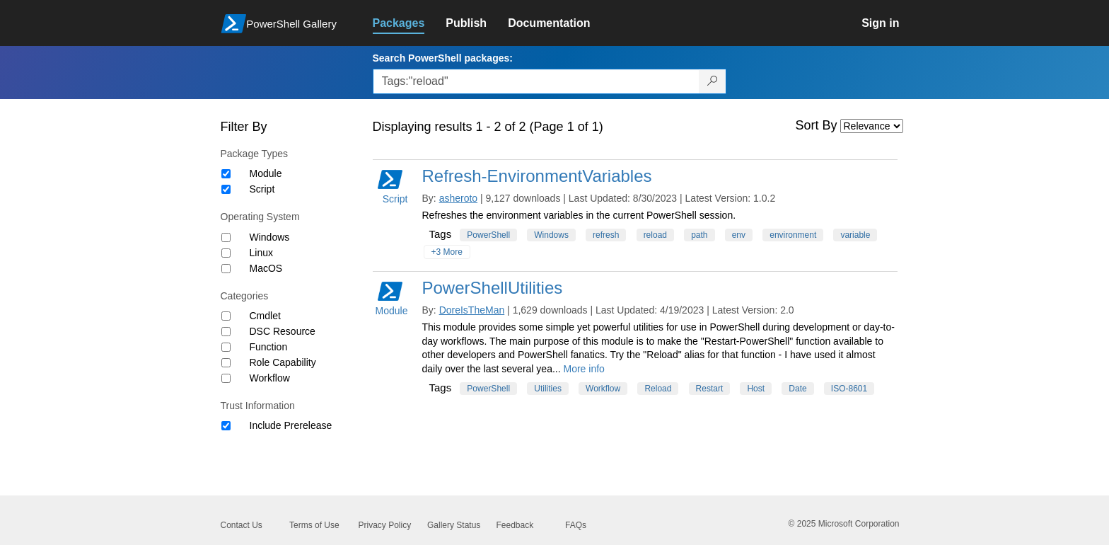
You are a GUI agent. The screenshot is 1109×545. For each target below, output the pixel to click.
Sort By (816, 125)
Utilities (548, 389)
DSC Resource (282, 331)
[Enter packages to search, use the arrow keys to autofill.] (536, 81)
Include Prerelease (291, 425)
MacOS (266, 268)
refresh (606, 235)
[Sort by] (871, 126)
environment (793, 235)
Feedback (515, 525)
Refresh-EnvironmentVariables (537, 175)
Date (797, 389)
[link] (409, 23)
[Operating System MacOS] (226, 268)
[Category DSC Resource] (226, 331)
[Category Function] (226, 347)
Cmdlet (265, 315)
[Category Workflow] (226, 378)
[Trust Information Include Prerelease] (226, 425)
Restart (710, 389)
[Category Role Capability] (226, 362)
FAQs (575, 525)
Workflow (270, 378)
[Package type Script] (226, 189)
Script (262, 189)
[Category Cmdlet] (226, 316)
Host (756, 389)
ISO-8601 (849, 389)
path (699, 235)
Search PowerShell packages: (443, 58)
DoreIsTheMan (472, 310)
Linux (261, 252)
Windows (270, 237)
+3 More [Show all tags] (447, 252)
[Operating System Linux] (226, 253)
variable (855, 235)
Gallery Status (453, 525)
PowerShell (488, 235)
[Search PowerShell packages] (712, 81)
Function (269, 346)
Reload (657, 389)
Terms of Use (314, 525)
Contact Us (241, 525)
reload (655, 235)
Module (266, 173)
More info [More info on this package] (584, 368)
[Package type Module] (226, 173)
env (738, 235)
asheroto (458, 198)
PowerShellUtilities (492, 287)
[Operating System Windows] (226, 237)
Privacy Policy (385, 525)
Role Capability (283, 362)
